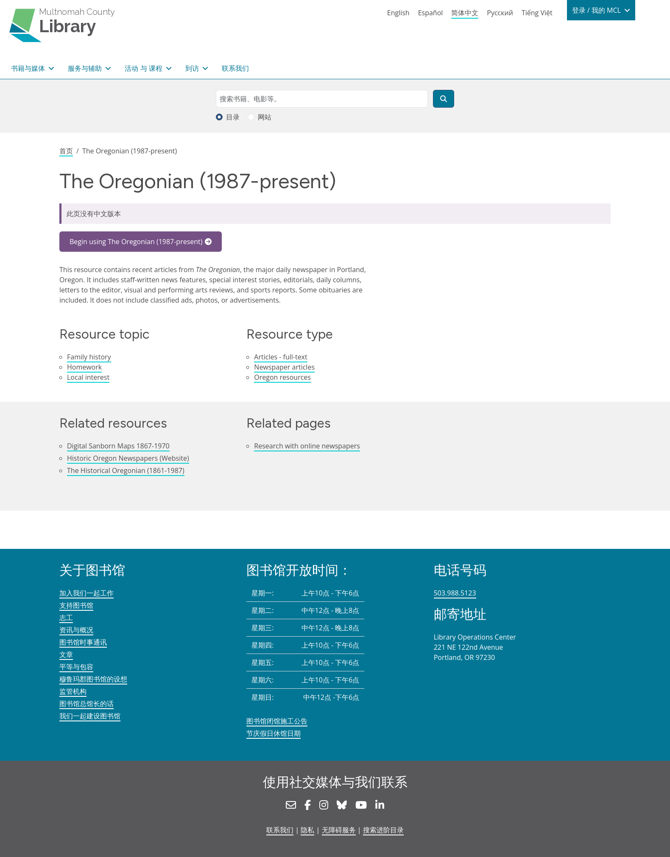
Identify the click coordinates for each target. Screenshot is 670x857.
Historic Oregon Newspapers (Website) (128, 458)
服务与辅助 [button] (85, 68)
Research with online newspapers (307, 446)
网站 (264, 117)
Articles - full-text (280, 357)
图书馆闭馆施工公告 (276, 721)
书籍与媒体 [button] (29, 68)
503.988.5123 (455, 593)
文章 (66, 654)
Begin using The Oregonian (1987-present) (136, 241)
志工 (66, 617)
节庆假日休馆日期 (273, 733)
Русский (500, 12)
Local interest (88, 377)
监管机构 (73, 691)
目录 (233, 117)
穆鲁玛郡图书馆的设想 (93, 679)
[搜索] (443, 99)
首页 (66, 151)
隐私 (307, 830)
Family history (89, 357)
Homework (84, 367)
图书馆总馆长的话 (86, 703)
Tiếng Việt (537, 12)
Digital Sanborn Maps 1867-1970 (118, 446)
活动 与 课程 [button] (144, 68)
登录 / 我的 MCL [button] (597, 10)
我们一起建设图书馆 (89, 716)
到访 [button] (193, 68)
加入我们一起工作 (86, 593)
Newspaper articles (284, 367)
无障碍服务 (339, 830)
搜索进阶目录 (383, 830)
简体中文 (464, 12)
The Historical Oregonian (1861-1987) (125, 470)
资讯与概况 (76, 629)
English (398, 12)
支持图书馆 (76, 605)
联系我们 (235, 68)
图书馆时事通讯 (83, 642)
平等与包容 (76, 666)
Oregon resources (282, 377)
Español (430, 12)
